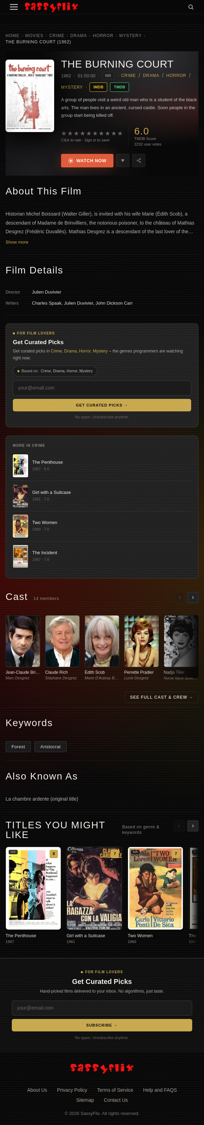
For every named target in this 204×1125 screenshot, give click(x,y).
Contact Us (116, 1100)
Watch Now (87, 161)
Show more (17, 242)
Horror (103, 35)
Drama (78, 35)
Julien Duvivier (46, 292)
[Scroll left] (179, 597)
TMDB (119, 87)
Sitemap (85, 1100)
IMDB (98, 87)
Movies (34, 35)
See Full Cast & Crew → (161, 697)
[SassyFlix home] (102, 1068)
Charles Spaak (46, 303)
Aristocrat (50, 746)
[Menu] (14, 7)
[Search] (191, 7)
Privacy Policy (72, 1090)
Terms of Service (115, 1090)
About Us (37, 1090)
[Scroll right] (192, 597)
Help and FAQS (160, 1090)
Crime (56, 35)
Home (12, 35)
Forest (18, 746)
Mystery (130, 35)
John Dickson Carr (114, 303)
